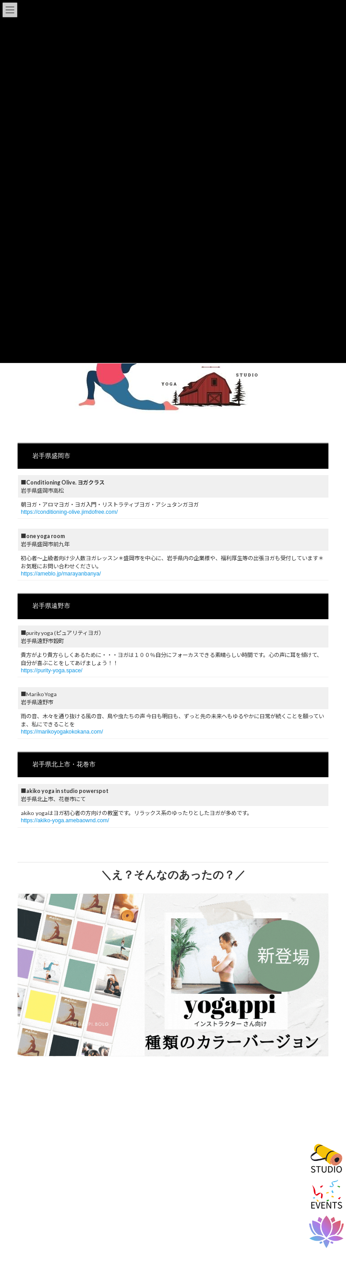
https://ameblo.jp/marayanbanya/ (61, 574)
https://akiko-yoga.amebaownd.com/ (65, 820)
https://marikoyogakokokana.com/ (62, 732)
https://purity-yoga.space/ (51, 670)
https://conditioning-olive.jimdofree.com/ (69, 512)
